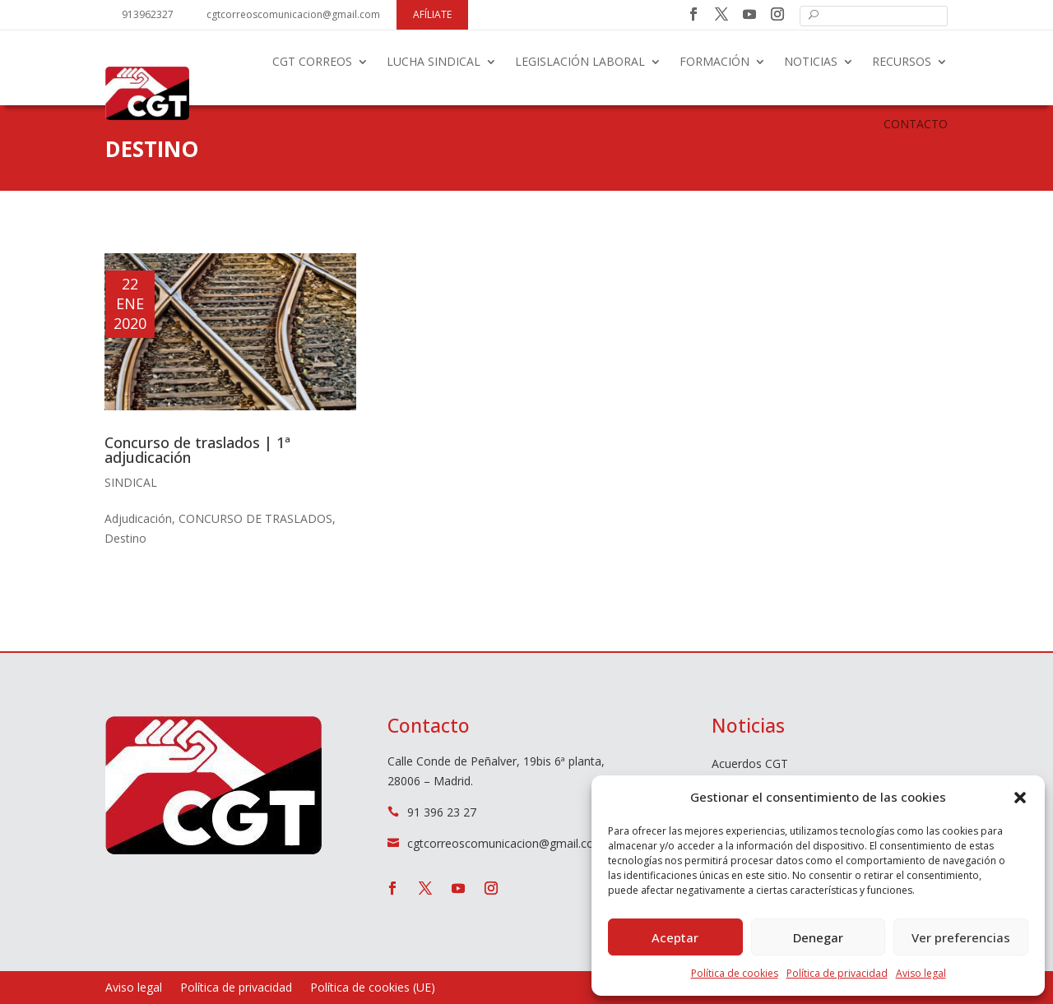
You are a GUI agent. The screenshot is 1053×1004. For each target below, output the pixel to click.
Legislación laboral (580, 61)
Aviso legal (921, 973)
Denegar (818, 937)
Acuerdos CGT (750, 764)
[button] (1020, 797)
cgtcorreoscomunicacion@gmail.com (293, 14)
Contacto (916, 124)
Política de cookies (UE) (372, 988)
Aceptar (675, 937)
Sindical (130, 482)
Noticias (810, 61)
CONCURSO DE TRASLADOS (255, 518)
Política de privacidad (837, 973)
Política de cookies (734, 973)
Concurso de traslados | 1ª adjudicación (197, 450)
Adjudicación (138, 518)
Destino (125, 538)
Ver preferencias (961, 937)
